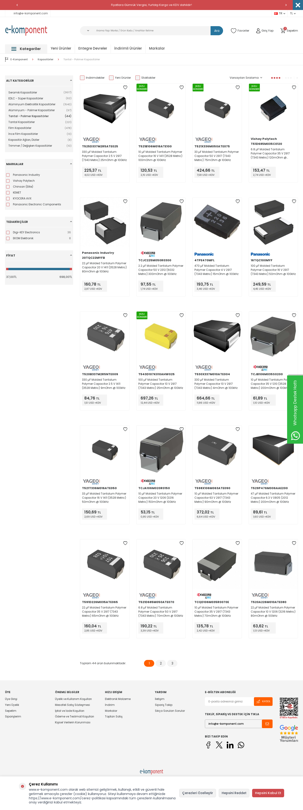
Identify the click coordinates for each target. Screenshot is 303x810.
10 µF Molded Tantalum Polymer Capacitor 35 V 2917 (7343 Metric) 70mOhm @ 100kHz (216, 612)
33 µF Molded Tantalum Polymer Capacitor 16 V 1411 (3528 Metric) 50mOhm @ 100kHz (104, 498)
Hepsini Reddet (234, 793)
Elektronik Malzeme (118, 699)
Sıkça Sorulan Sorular (170, 711)
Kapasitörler (45, 59)
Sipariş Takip (163, 705)
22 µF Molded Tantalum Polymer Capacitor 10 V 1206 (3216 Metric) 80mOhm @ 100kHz (273, 612)
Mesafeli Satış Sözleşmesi (72, 705)
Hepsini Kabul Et (268, 793)
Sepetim (10, 711)
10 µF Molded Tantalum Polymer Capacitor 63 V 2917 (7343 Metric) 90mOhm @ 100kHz (216, 498)
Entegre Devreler (92, 48)
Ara (216, 30)
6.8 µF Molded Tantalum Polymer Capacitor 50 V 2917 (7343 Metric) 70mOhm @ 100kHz (160, 612)
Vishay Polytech (264, 139)
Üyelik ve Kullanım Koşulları (73, 699)
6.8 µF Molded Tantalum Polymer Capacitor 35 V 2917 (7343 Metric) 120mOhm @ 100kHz (270, 153)
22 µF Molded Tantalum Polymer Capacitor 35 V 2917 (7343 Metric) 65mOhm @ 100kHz (104, 612)
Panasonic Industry (98, 252)
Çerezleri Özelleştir (197, 793)
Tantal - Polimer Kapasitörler (81, 59)
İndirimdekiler (92, 77)
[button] (17, 5)
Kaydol (263, 702)
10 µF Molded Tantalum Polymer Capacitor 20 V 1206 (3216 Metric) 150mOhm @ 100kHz (160, 498)
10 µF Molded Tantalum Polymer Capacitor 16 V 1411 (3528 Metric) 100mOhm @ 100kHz (160, 156)
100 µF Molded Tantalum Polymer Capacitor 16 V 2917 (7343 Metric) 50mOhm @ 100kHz (273, 270)
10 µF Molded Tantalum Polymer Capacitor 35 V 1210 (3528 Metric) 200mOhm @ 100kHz (273, 384)
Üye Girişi (11, 699)
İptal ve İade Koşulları (69, 711)
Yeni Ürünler (61, 48)
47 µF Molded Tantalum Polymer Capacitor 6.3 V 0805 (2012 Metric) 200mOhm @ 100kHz (273, 498)
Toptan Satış (113, 716)
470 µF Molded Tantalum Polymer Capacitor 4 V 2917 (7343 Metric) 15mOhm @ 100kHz (216, 270)
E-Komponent (16, 59)
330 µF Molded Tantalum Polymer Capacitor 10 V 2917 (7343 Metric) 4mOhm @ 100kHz (216, 384)
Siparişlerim (13, 716)
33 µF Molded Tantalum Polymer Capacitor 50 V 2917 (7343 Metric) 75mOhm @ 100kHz (216, 156)
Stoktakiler (145, 77)
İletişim (159, 699)
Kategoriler (26, 48)
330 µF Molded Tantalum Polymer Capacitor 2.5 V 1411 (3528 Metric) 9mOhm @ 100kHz (103, 384)
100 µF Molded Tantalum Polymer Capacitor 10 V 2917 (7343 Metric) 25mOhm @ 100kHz (160, 384)
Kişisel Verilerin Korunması (72, 722)
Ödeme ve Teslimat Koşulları (74, 716)
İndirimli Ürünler (128, 48)
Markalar (157, 48)
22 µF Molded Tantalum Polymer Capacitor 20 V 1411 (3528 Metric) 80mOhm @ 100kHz (104, 267)
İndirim (110, 705)
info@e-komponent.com (27, 13)
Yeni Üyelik (12, 705)
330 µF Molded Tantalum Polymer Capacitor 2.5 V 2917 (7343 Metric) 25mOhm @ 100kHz (104, 156)
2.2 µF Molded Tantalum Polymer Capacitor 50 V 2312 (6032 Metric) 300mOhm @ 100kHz (160, 270)
